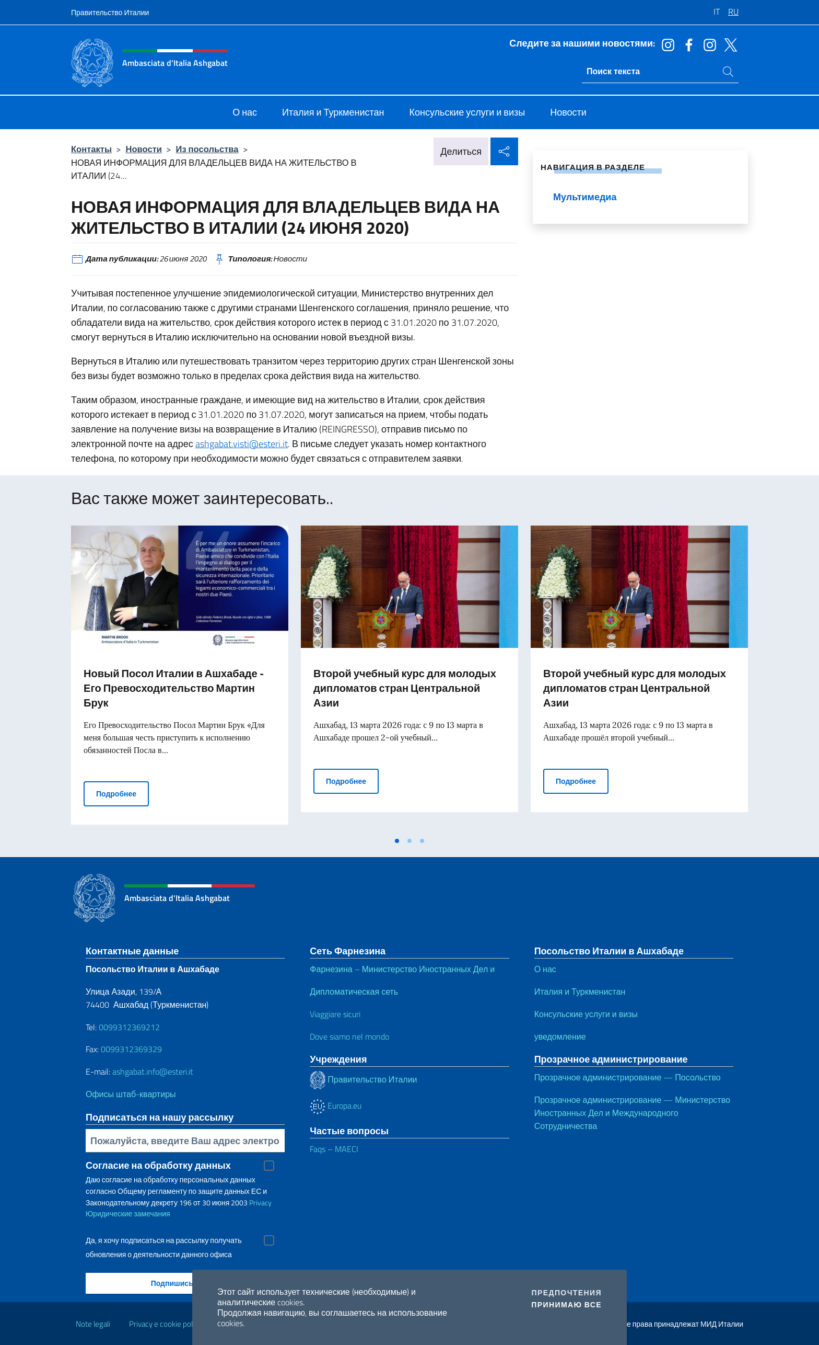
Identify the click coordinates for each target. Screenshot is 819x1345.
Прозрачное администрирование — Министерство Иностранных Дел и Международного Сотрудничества (632, 1112)
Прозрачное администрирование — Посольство (627, 1077)
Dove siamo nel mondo (349, 1036)
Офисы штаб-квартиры (131, 1094)
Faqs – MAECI (334, 1149)
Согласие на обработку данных (158, 1165)
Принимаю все (566, 1304)
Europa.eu (335, 1105)
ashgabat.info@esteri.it (152, 1071)
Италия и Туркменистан (580, 991)
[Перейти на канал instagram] (665, 44)
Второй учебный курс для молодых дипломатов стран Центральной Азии (404, 688)
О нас (545, 969)
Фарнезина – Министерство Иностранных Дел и (402, 969)
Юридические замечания (128, 1213)
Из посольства (207, 148)
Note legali (93, 1324)
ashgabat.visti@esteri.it (241, 444)
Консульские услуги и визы (586, 1014)
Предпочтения (567, 1292)
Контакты (91, 148)
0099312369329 (131, 1049)
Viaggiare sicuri (335, 1014)
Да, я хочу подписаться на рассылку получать (164, 1240)
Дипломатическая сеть (354, 991)
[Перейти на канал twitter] (728, 44)
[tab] (397, 841)
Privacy (260, 1202)
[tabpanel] (179, 678)
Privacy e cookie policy (165, 1324)
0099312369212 (129, 1027)
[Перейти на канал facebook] (686, 44)
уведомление (560, 1036)
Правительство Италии (110, 12)
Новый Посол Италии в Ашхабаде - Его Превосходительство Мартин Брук (174, 688)
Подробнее (122, 793)
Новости (144, 148)
